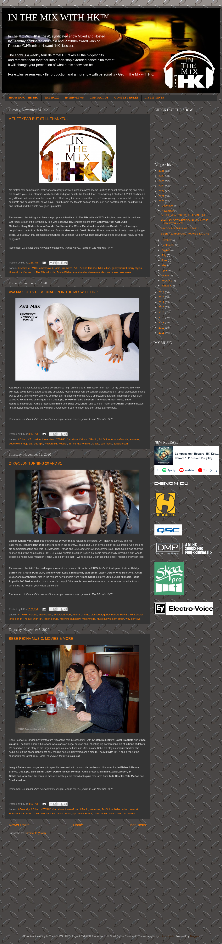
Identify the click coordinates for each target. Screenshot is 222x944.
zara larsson (121, 443)
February (167, 280)
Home (78, 825)
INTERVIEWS (74, 97)
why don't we (133, 618)
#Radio (56, 268)
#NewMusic (45, 614)
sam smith (118, 618)
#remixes (67, 268)
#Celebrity (24, 809)
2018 (161, 297)
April (165, 270)
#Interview (48, 439)
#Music (83, 439)
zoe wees (125, 272)
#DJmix (22, 268)
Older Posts (136, 825)
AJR (76, 268)
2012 (161, 327)
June (165, 260)
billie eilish (104, 268)
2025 (161, 175)
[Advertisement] (169, 680)
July (164, 255)
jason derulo (51, 618)
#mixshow (45, 268)
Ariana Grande (88, 268)
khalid (95, 443)
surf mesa (113, 272)
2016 (161, 307)
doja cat (27, 443)
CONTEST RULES (126, 97)
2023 (161, 185)
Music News (104, 618)
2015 (161, 312)
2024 (161, 180)
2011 (161, 332)
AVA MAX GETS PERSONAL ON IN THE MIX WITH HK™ (53, 292)
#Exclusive (34, 439)
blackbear (96, 614)
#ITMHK (33, 268)
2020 (161, 201)
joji (74, 813)
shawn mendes (97, 272)
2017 (161, 302)
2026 (161, 170)
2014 (161, 317)
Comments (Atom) (35, 833)
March (165, 275)
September (168, 245)
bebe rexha (15, 443)
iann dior (14, 618)
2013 (161, 322)
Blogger (194, 936)
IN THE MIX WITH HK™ (58, 17)
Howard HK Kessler (20, 272)
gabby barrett (119, 268)
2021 (161, 196)
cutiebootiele (166, 936)
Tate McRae (129, 813)
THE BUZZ (51, 97)
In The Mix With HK (44, 272)
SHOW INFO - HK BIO (23, 97)
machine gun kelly (70, 618)
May (164, 265)
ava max (134, 439)
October (167, 240)
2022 (161, 191)
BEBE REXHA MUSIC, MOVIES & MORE (41, 639)
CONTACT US (99, 97)
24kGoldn (104, 439)
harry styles (135, 268)
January (167, 285)
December (168, 205)
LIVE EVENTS (154, 97)
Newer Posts (19, 825)
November (168, 210)
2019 (161, 292)
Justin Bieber (64, 272)
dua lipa (38, 443)
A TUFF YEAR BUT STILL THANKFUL (38, 119)
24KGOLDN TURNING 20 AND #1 (35, 463)
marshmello (80, 272)
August (166, 250)
